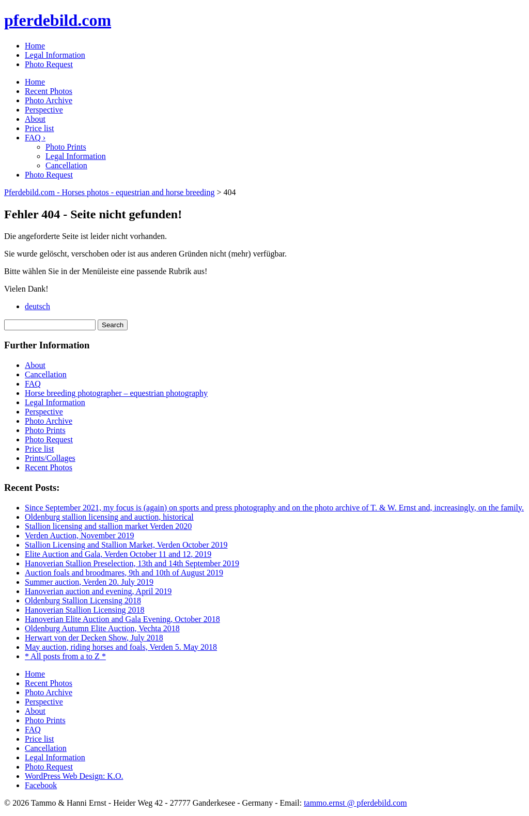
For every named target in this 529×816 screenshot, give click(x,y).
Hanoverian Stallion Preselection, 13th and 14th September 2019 (132, 563)
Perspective (44, 109)
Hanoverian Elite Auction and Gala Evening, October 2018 (122, 619)
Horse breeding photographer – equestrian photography (116, 393)
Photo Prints (65, 146)
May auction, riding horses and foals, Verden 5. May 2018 (121, 647)
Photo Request (49, 64)
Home (35, 45)
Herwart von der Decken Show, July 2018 (94, 637)
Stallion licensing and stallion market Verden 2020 (108, 526)
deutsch (37, 306)
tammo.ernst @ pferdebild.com (355, 802)
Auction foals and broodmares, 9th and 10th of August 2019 (124, 572)
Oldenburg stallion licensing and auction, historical (109, 517)
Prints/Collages (50, 458)
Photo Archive (48, 100)
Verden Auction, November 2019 (79, 535)
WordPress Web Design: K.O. (74, 776)
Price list (39, 128)
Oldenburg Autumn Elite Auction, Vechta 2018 (102, 628)
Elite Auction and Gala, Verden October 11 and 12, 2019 (118, 554)
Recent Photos (48, 91)
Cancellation (66, 165)
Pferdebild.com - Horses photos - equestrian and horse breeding (109, 192)
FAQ (33, 383)
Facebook (41, 785)
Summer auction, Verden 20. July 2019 (89, 582)
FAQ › (35, 137)
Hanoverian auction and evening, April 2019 (98, 591)
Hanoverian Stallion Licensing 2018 (85, 609)
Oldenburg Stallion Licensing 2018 (83, 600)
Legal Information (55, 55)
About (35, 119)
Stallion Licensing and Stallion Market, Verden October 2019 (126, 544)
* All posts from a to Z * (65, 656)
